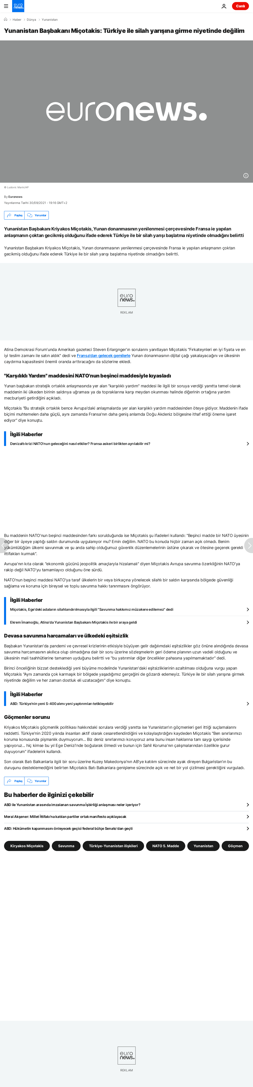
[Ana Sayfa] (5, 19)
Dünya (31, 19)
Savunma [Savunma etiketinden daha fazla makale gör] (66, 846)
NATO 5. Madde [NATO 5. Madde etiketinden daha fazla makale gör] (165, 846)
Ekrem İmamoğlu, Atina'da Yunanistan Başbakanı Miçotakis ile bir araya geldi (73, 622)
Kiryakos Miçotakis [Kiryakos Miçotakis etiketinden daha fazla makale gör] (26, 846)
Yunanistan (50, 19)
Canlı (240, 6)
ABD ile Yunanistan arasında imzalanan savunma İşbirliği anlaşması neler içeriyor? (72, 804)
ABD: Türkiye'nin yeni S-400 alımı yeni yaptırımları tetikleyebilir (62, 703)
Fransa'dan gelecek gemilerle (103, 355)
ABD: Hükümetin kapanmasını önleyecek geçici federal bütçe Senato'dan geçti (68, 828)
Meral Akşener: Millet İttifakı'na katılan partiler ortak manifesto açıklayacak (65, 816)
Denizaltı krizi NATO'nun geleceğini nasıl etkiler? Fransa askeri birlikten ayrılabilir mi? (80, 443)
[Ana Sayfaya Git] (18, 6)
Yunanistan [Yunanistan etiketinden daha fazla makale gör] (203, 846)
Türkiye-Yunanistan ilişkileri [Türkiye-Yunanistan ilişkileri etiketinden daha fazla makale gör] (113, 846)
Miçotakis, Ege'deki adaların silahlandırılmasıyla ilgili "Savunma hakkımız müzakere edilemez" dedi (91, 609)
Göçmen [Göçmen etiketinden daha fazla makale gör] (235, 846)
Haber (17, 19)
